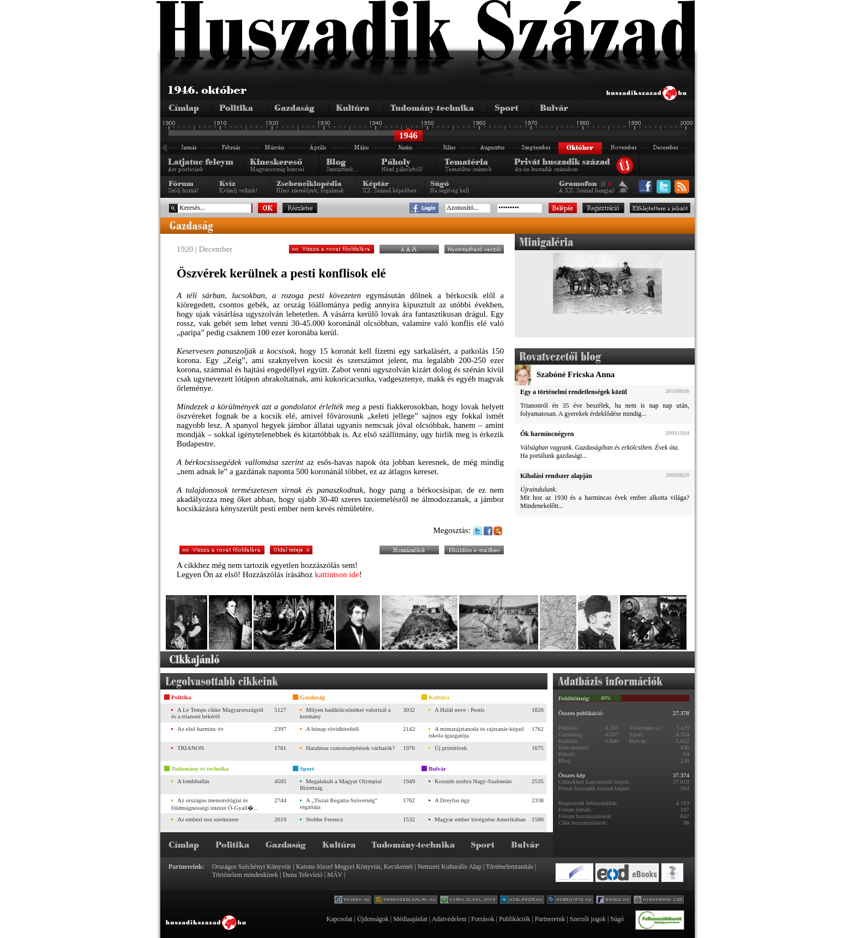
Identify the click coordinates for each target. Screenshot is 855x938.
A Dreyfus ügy (452, 800)
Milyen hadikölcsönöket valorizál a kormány (345, 712)
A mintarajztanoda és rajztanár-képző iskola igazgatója (476, 732)
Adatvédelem (449, 919)
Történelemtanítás (509, 866)
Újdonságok (373, 919)
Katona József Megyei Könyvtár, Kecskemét (354, 866)
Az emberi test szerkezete (208, 819)
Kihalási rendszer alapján (556, 476)
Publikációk (514, 919)
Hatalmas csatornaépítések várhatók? (350, 748)
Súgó (617, 919)
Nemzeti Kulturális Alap (449, 866)
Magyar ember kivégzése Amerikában (480, 819)
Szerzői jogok (588, 919)
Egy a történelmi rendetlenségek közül (573, 392)
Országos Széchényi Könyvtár (251, 866)
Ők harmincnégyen (547, 434)
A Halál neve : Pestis (460, 709)
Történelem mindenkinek (245, 875)
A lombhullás (193, 781)
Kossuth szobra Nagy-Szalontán (473, 781)
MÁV (334, 875)
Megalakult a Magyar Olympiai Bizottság (341, 784)
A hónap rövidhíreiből (332, 728)
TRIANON (190, 748)
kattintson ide (337, 574)
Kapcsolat (339, 919)
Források (483, 919)
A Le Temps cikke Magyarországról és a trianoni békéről (217, 712)
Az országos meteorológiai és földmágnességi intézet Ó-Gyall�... (214, 804)
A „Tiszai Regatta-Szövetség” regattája (338, 803)
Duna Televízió (302, 875)
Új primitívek (451, 748)
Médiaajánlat (410, 919)
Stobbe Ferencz (324, 819)
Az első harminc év (200, 728)
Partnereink (550, 919)
